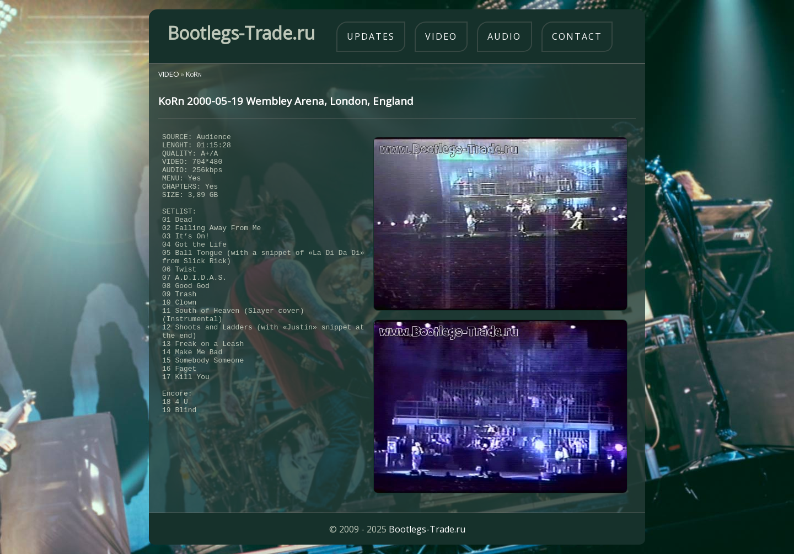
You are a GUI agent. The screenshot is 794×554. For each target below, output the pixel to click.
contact (577, 36)
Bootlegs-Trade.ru (427, 529)
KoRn (194, 74)
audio (504, 36)
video (441, 36)
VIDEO (168, 74)
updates (371, 36)
